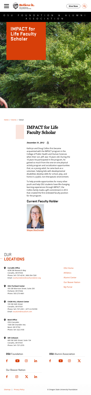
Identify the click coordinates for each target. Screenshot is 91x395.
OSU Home (68, 268)
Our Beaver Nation (72, 282)
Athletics (67, 272)
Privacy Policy (19, 389)
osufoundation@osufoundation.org (27, 278)
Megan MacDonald (35, 230)
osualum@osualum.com (22, 311)
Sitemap (7, 389)
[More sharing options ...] (48, 143)
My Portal (68, 287)
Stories (14, 120)
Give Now (73, 6)
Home (6, 120)
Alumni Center (70, 277)
